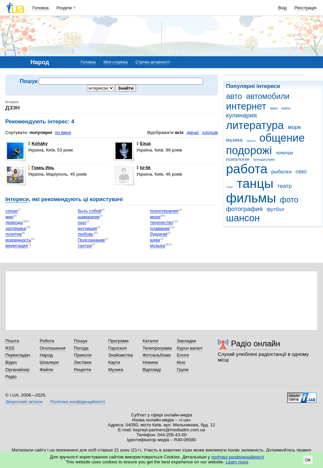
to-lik (143, 167)
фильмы (251, 198)
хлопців (210, 132)
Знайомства (120, 355)
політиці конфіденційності (237, 456)
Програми (118, 340)
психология (237, 159)
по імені (63, 132)
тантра (85, 245)
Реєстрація (305, 7)
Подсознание (91, 239)
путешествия (263, 159)
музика (234, 140)
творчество (161, 222)
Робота (47, 340)
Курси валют (190, 348)
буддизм (158, 234)
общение (282, 138)
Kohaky (38, 143)
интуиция (87, 228)
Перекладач (17, 355)
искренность (18, 239)
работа (246, 169)
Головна (40, 7)
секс (301, 171)
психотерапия (164, 211)
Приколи (82, 355)
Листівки (82, 362)
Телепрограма (157, 348)
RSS (10, 348)
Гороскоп (117, 348)
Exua (143, 143)
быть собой (89, 211)
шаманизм (88, 216)
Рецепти (82, 369)
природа (284, 152)
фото (289, 199)
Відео (11, 362)
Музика (115, 369)
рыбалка (281, 171)
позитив (13, 234)
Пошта (12, 340)
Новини (150, 362)
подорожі (249, 150)
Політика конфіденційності (77, 401)
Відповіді (152, 369)
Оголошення (53, 348)
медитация (16, 245)
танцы (255, 183)
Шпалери (49, 362)
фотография (244, 208)
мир (9, 216)
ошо (82, 222)
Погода (81, 348)
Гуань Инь (41, 167)
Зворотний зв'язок (23, 401)
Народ (46, 355)
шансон (243, 218)
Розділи (64, 7)
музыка (251, 140)
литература (255, 125)
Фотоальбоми (157, 355)
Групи (182, 369)
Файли (46, 369)
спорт (229, 187)
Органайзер (17, 369)
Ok (308, 459)
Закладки (186, 340)
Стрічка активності (152, 62)
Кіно (181, 362)
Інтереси (17, 199)
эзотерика (15, 228)
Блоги (183, 355)
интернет (246, 106)
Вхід (282, 7)
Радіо (11, 376)
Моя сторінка (116, 62)
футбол (275, 209)
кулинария (241, 115)
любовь (85, 234)
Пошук (80, 340)
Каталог (151, 340)
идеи (155, 239)
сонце (11, 211)
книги (285, 108)
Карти (114, 362)
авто (234, 96)
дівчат (193, 132)
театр (284, 186)
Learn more (237, 461)
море (294, 127)
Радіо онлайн (255, 343)
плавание (159, 228)
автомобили (267, 96)
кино (274, 108)
